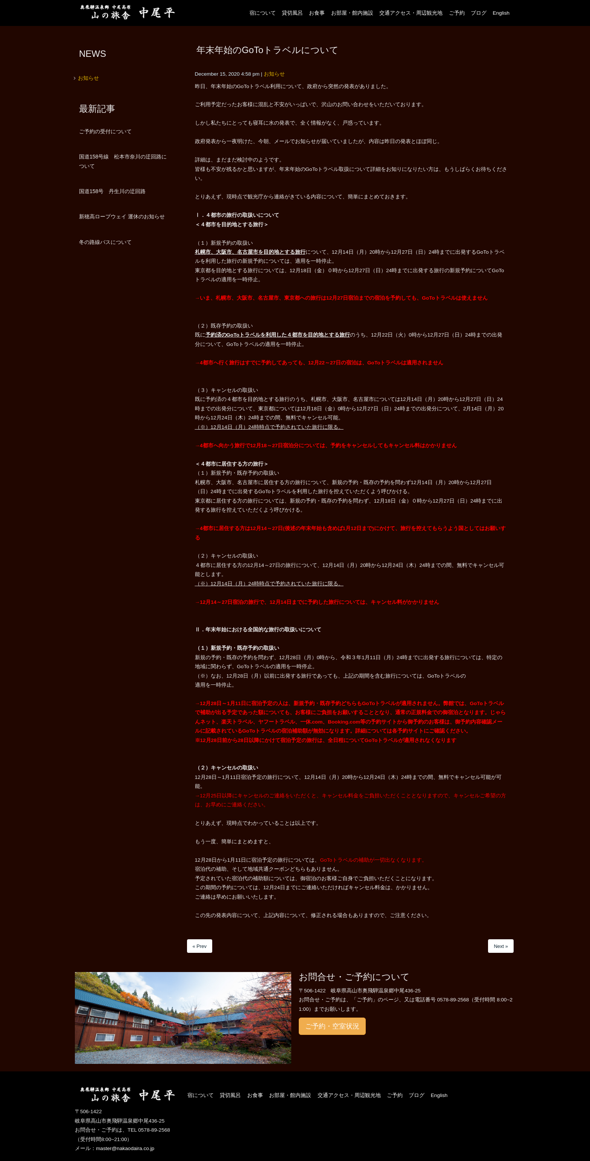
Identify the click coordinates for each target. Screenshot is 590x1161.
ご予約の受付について (105, 131)
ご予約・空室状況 (332, 1026)
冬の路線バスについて (105, 242)
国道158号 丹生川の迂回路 (112, 191)
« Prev (200, 946)
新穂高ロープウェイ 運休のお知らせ (122, 216)
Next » (501, 946)
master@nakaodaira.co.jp (125, 1148)
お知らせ (274, 74)
